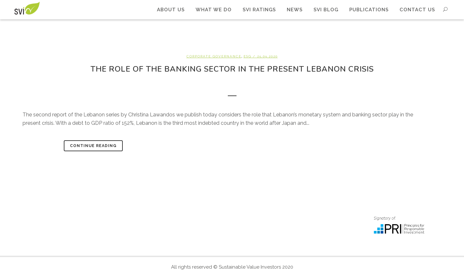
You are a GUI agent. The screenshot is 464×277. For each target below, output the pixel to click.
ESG (247, 56)
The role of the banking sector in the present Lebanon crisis (232, 69)
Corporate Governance (214, 56)
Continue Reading (93, 145)
